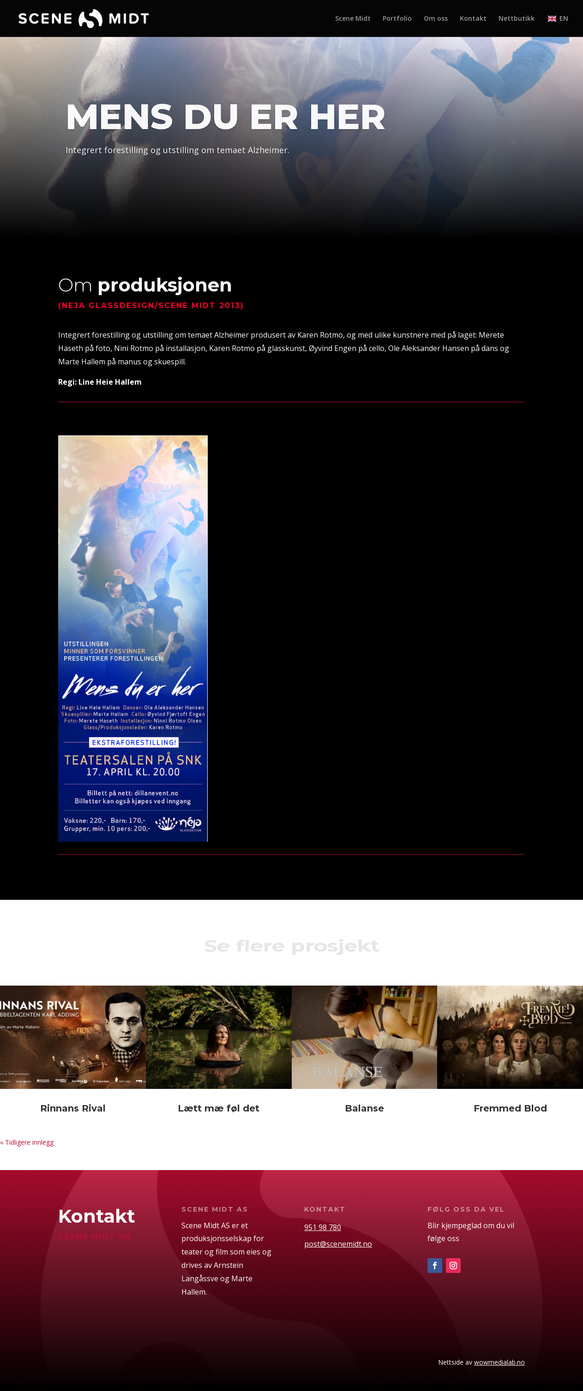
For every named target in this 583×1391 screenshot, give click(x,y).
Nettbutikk (517, 19)
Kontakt (473, 19)
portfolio (96, 183)
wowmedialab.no (499, 1362)
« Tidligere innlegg (27, 1142)
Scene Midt (353, 19)
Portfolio (397, 19)
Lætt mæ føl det (218, 1108)
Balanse (364, 1108)
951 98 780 (322, 1227)
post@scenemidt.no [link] (338, 1244)
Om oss (436, 19)
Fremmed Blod (510, 1108)
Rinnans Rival (73, 1108)
